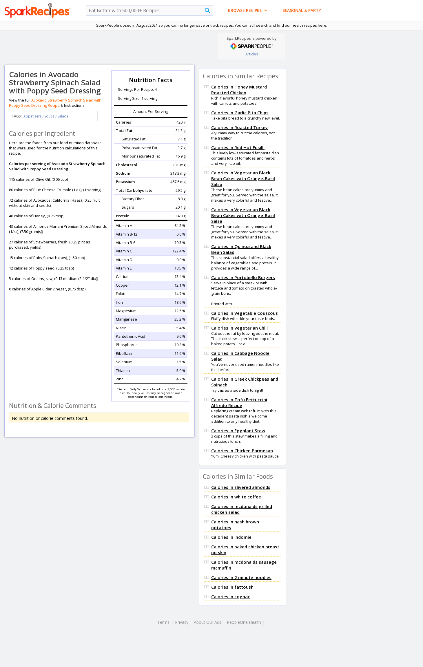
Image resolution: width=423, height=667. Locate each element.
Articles (251, 54)
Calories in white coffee (236, 497)
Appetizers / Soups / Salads (46, 116)
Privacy (181, 622)
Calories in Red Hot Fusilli (238, 147)
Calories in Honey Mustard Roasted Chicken (239, 89)
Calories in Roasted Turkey (239, 127)
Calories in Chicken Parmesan (242, 450)
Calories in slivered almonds (240, 487)
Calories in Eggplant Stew (238, 430)
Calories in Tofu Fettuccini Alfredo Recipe (239, 402)
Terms (163, 622)
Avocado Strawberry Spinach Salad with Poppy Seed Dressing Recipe (55, 102)
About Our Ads (207, 622)
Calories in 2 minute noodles (241, 577)
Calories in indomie (231, 537)
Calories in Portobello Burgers (243, 277)
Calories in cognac (230, 596)
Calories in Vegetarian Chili (239, 328)
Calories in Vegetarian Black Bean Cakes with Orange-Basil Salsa (243, 178)
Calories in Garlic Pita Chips (240, 112)
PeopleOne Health (244, 622)
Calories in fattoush (232, 587)
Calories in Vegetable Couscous (244, 313)
